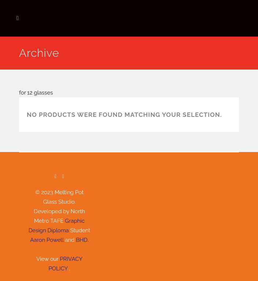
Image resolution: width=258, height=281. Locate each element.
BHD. (82, 240)
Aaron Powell (46, 240)
